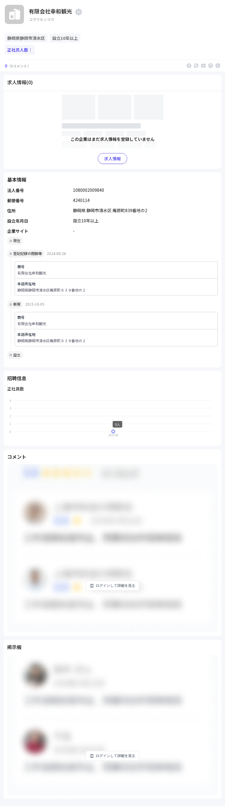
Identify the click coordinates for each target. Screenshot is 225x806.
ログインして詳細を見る (112, 585)
